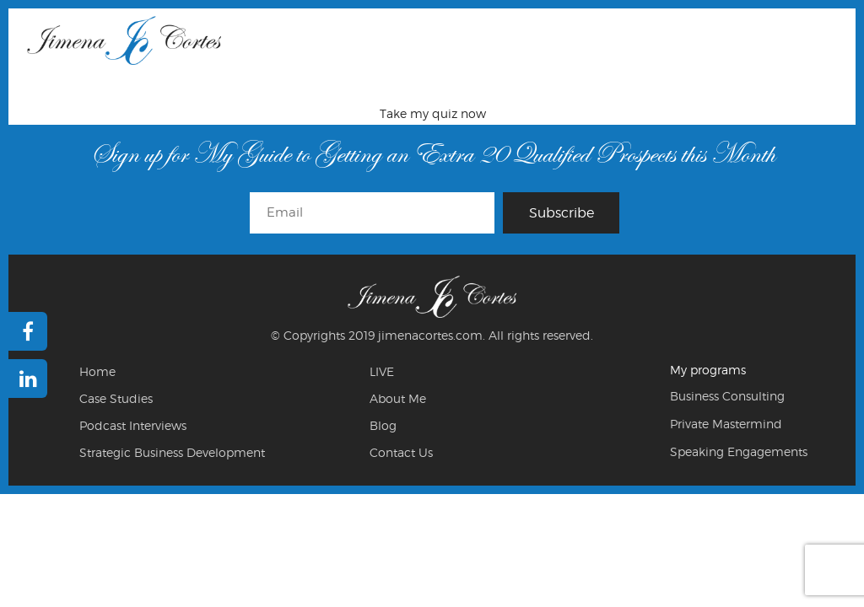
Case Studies (116, 398)
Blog (383, 425)
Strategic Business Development (172, 452)
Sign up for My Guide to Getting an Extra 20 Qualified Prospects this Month (432, 154)
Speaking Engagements (738, 451)
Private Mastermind (726, 423)
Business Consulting (727, 396)
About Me (398, 398)
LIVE (382, 371)
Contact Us (401, 452)
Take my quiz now (433, 113)
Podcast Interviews (132, 425)
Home (97, 371)
